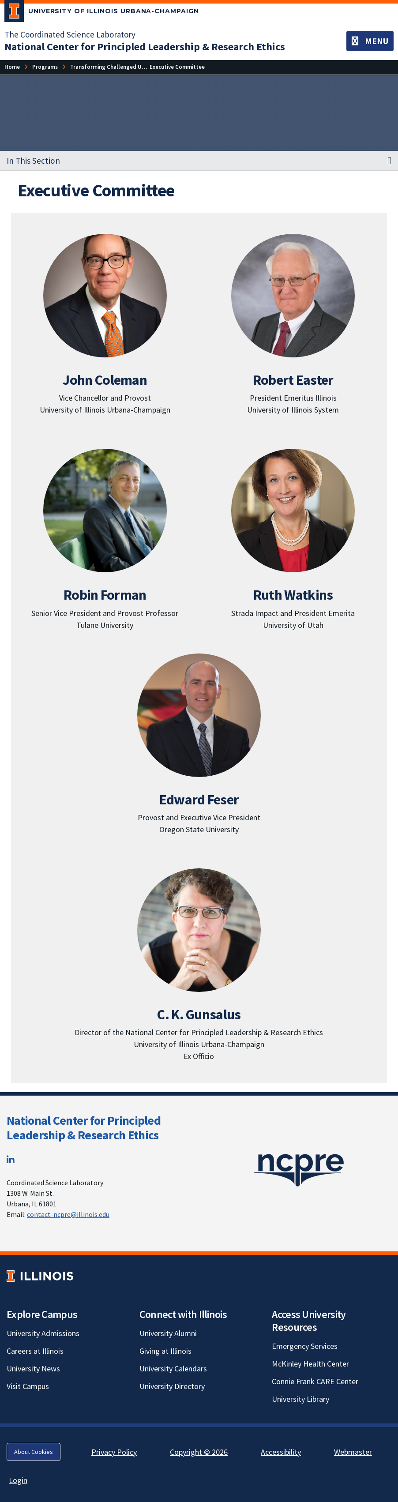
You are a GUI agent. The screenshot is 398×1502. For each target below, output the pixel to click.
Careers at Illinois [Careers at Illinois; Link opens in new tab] (35, 1351)
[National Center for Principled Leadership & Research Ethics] (144, 46)
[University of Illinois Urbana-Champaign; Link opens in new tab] (101, 13)
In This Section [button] (33, 160)
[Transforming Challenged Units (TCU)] (119, 66)
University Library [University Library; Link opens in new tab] (300, 1399)
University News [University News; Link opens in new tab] (33, 1368)
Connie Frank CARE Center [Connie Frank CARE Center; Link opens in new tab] (315, 1381)
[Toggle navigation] (370, 41)
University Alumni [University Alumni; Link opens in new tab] (168, 1333)
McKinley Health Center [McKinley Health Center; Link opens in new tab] (310, 1364)
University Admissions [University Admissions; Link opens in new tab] (43, 1333)
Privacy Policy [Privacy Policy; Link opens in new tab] (114, 1452)
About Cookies (33, 1452)
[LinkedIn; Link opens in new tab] (11, 1159)
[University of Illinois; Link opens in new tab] (40, 1276)
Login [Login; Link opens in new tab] (18, 1480)
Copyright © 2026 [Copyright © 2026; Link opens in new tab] (199, 1452)
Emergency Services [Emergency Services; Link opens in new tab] (305, 1346)
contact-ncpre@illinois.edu (68, 1214)
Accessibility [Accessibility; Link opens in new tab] (281, 1452)
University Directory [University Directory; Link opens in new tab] (172, 1386)
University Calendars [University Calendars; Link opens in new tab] (173, 1368)
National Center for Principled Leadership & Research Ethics (84, 1127)
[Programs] (45, 66)
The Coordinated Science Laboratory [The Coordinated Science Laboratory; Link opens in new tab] (69, 34)
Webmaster (353, 1452)
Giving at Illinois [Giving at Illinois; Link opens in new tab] (165, 1351)
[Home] (12, 66)
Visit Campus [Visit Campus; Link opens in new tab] (28, 1386)
